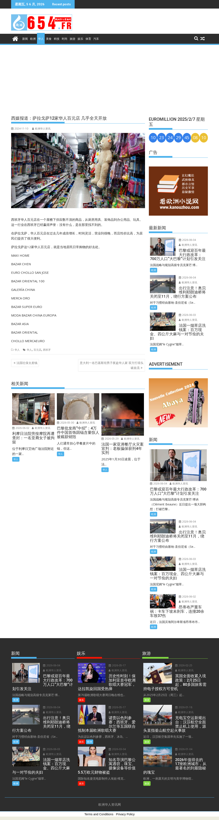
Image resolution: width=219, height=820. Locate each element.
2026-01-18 (182, 707)
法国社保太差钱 (26, 363)
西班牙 (47, 350)
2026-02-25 (182, 665)
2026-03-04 (115, 740)
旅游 (72, 38)
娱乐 (80, 38)
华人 (41, 38)
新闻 (25, 38)
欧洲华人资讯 (41, 128)
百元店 (37, 350)
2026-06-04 (186, 240)
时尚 (64, 38)
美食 (49, 38)
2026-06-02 (20, 428)
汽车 (96, 38)
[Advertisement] (109, 77)
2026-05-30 (65, 422)
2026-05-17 (115, 665)
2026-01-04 (182, 749)
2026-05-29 (109, 438)
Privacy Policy (125, 814)
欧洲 (33, 38)
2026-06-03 (186, 315)
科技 (56, 38)
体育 (88, 38)
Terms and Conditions (98, 814)
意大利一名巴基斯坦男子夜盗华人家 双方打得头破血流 (112, 365)
